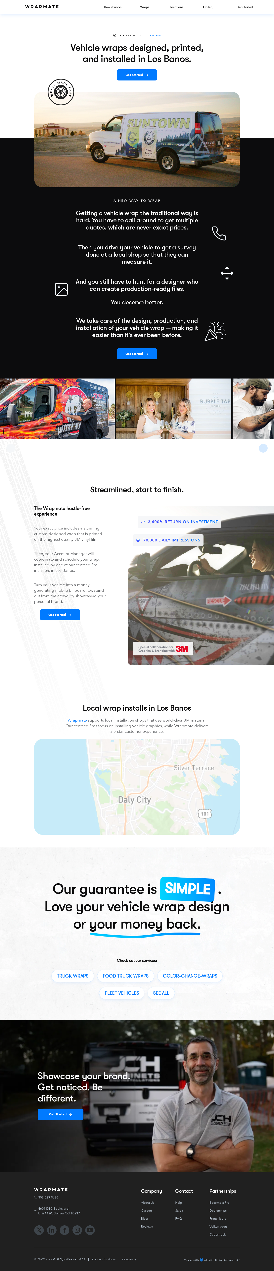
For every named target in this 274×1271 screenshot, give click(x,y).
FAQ (178, 1218)
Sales (179, 1210)
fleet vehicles (122, 993)
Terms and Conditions (104, 1259)
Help (178, 1202)
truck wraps (72, 976)
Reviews (147, 1226)
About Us (147, 1202)
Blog (144, 1218)
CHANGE (155, 35)
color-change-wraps (190, 976)
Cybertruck (217, 1234)
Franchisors (217, 1218)
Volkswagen (218, 1226)
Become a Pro (219, 1202)
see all (161, 993)
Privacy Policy (129, 1259)
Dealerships (218, 1210)
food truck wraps (126, 976)
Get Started (134, 75)
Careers (147, 1210)
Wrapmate (77, 720)
